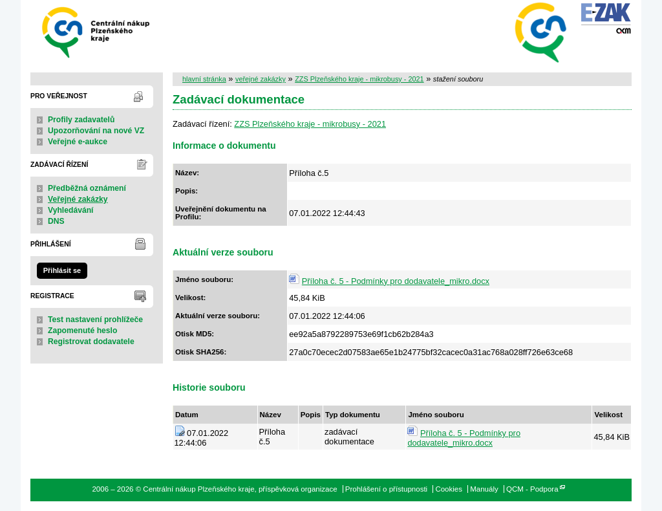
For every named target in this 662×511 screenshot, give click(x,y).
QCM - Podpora (532, 489)
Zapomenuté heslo (82, 330)
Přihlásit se (62, 270)
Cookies (448, 489)
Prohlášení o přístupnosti (386, 489)
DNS (56, 221)
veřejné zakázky (260, 79)
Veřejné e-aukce (77, 141)
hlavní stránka (204, 79)
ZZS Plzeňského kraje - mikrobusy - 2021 (359, 79)
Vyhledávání (71, 210)
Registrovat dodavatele (91, 341)
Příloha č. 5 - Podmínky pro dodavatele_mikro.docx (395, 281)
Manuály (484, 489)
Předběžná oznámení (87, 188)
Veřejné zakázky (78, 199)
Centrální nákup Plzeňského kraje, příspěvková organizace (97, 31)
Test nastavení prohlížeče (95, 319)
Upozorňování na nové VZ (96, 130)
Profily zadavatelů (81, 119)
